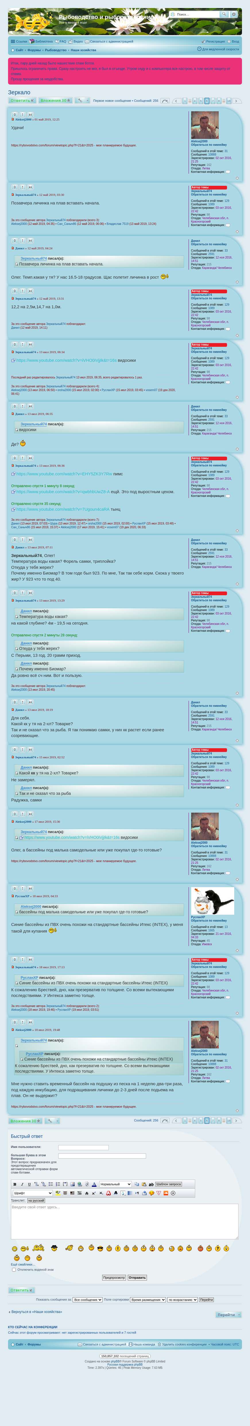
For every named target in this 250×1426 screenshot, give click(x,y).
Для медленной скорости (220, 49)
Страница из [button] (165, 101)
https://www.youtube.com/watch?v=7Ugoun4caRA (63, 509)
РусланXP (108, 390)
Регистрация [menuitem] (215, 41)
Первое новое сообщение (112, 100)
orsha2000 (64, 390)
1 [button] (185, 100)
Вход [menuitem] (235, 41)
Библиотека (44, 41)
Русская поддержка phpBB (125, 1364)
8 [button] (219, 100)
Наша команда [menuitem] (144, 1344)
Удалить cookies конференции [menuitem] (184, 1344)
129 (226, 200)
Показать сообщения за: (69, 1299)
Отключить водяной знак (33, 1269)
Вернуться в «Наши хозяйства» (36, 1312)
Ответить (20, 100)
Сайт (19, 1344)
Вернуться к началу (237, 178)
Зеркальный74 (201, 191)
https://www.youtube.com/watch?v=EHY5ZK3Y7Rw (64, 474)
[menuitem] (76, 41)
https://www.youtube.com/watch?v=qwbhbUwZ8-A (63, 491)
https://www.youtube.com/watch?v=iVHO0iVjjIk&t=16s (66, 360)
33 (226, 250)
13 (226, 927)
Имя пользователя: (26, 1147)
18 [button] (228, 100)
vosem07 (152, 390)
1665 (211, 930)
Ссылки (21, 41)
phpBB (115, 1361)
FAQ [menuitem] (63, 41)
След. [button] (237, 101)
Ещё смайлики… (23, 1264)
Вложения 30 (53, 100)
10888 (212, 154)
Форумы (34, 1344)
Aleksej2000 (199, 141)
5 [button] (201, 100)
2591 (211, 254)
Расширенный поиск (234, 14)
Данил (195, 240)
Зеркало (19, 92)
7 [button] (213, 100)
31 (226, 151)
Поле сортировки (135, 1299)
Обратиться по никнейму (209, 144)
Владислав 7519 (117, 223)
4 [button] (195, 100)
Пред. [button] (176, 101)
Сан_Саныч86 (66, 223)
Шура (53, 523)
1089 (211, 204)
